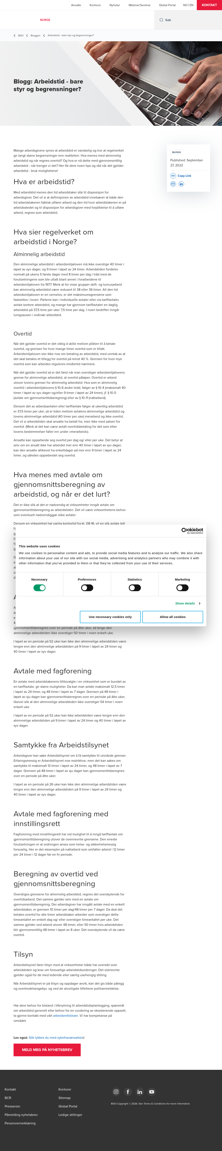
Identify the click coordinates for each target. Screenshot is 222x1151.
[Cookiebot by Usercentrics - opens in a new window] (184, 531)
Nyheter (115, 5)
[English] (191, 5)
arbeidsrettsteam (65, 1015)
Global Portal (167, 5)
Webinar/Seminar (140, 5)
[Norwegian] (185, 5)
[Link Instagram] (116, 1092)
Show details (185, 603)
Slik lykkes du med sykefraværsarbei (55, 1037)
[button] (209, 5)
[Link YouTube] (152, 1092)
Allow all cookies (173, 617)
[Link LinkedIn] (140, 1092)
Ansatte (76, 5)
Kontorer (95, 5)
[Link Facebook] (128, 1092)
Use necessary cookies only (110, 617)
